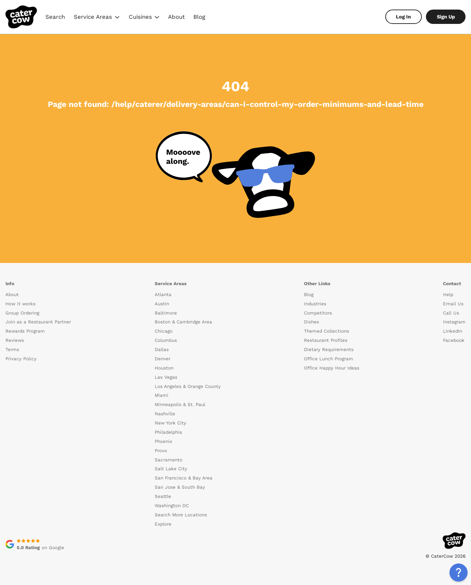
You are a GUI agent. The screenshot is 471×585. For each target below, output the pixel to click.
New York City (170, 423)
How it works (20, 303)
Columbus (166, 340)
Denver (162, 358)
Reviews (14, 340)
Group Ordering (22, 313)
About (176, 16)
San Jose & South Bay (180, 487)
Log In (403, 17)
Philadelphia (168, 432)
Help (448, 294)
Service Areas (96, 17)
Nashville (165, 413)
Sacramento (168, 459)
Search (55, 16)
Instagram (454, 321)
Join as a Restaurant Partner (38, 321)
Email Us (453, 303)
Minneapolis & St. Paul (180, 404)
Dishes (311, 321)
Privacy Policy (21, 358)
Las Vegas (166, 377)
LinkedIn (452, 331)
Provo (161, 450)
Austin (162, 303)
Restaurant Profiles (325, 340)
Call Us (451, 313)
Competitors (318, 313)
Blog (199, 16)
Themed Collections (326, 331)
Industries (315, 303)
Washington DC (172, 505)
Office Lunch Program (328, 358)
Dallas (162, 349)
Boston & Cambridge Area (183, 321)
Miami (161, 395)
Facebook (454, 340)
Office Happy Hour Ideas (331, 368)
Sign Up (446, 17)
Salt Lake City (171, 468)
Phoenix (163, 441)
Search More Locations (181, 514)
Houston (164, 368)
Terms (12, 349)
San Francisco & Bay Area (183, 477)
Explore (163, 524)
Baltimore (166, 313)
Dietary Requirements (329, 349)
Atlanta (163, 294)
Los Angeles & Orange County (188, 386)
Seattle (163, 496)
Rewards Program (25, 331)
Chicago (163, 331)
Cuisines (144, 17)
